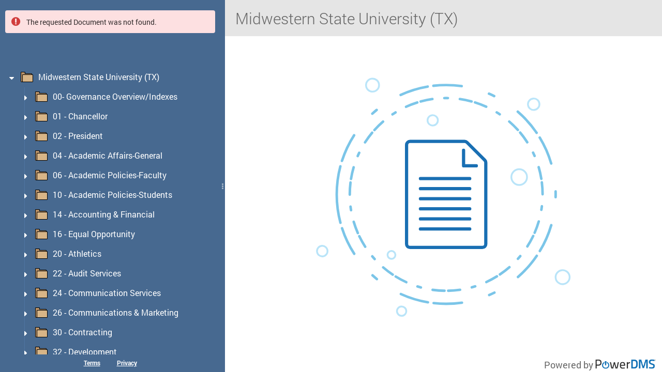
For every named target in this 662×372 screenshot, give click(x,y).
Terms (92, 363)
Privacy (127, 363)
